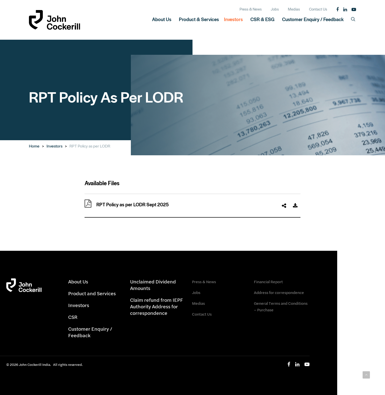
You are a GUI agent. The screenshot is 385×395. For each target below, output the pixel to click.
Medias (198, 303)
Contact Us (202, 314)
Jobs (196, 292)
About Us (78, 281)
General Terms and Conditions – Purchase (280, 306)
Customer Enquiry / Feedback (90, 332)
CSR (73, 317)
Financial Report (268, 281)
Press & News (204, 281)
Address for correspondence (279, 292)
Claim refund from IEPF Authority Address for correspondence (156, 306)
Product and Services (92, 293)
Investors (54, 146)
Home (34, 146)
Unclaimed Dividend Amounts (153, 284)
